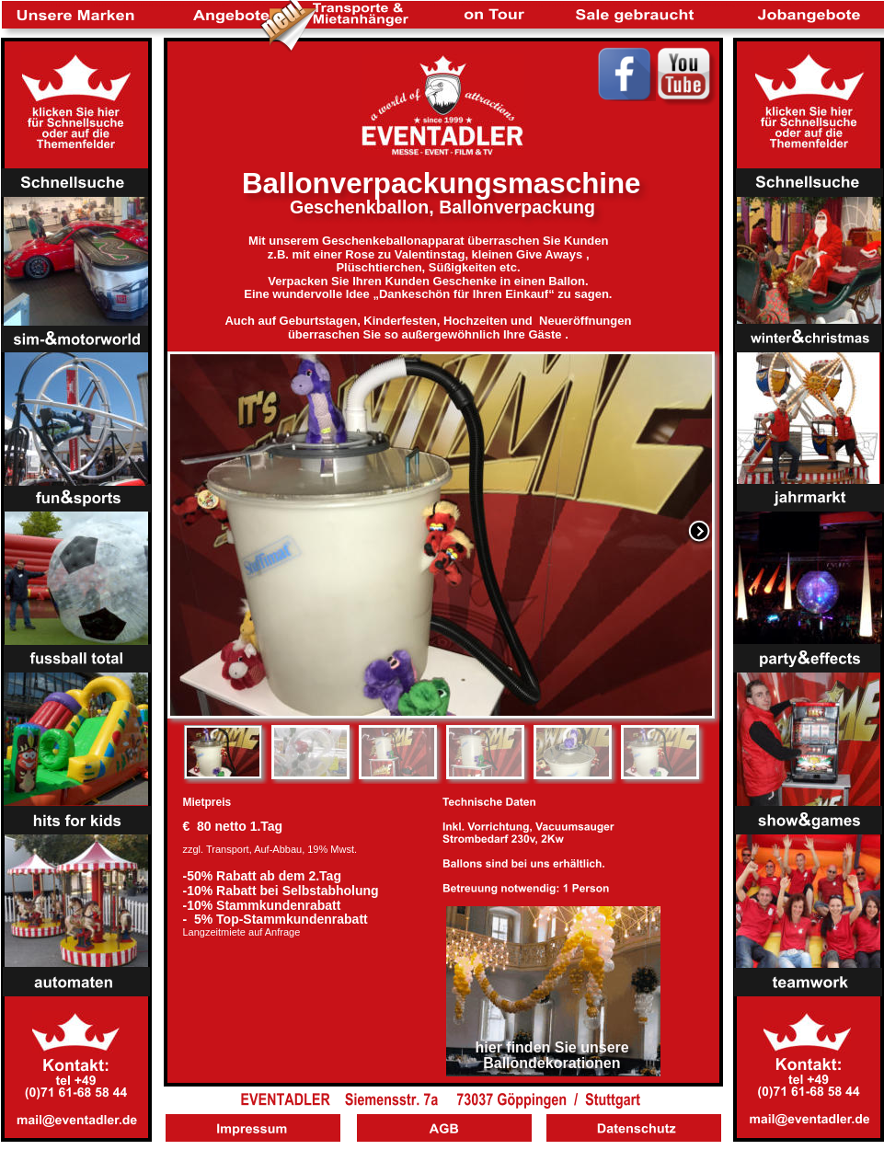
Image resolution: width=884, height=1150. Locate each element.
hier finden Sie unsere (555, 1047)
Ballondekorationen (551, 1063)
